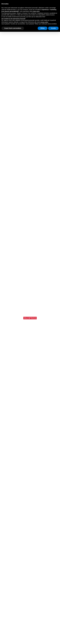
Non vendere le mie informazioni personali (13, 18)
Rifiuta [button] (43, 28)
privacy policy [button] (44, 22)
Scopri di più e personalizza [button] (12, 28)
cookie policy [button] (36, 11)
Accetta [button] (53, 28)
